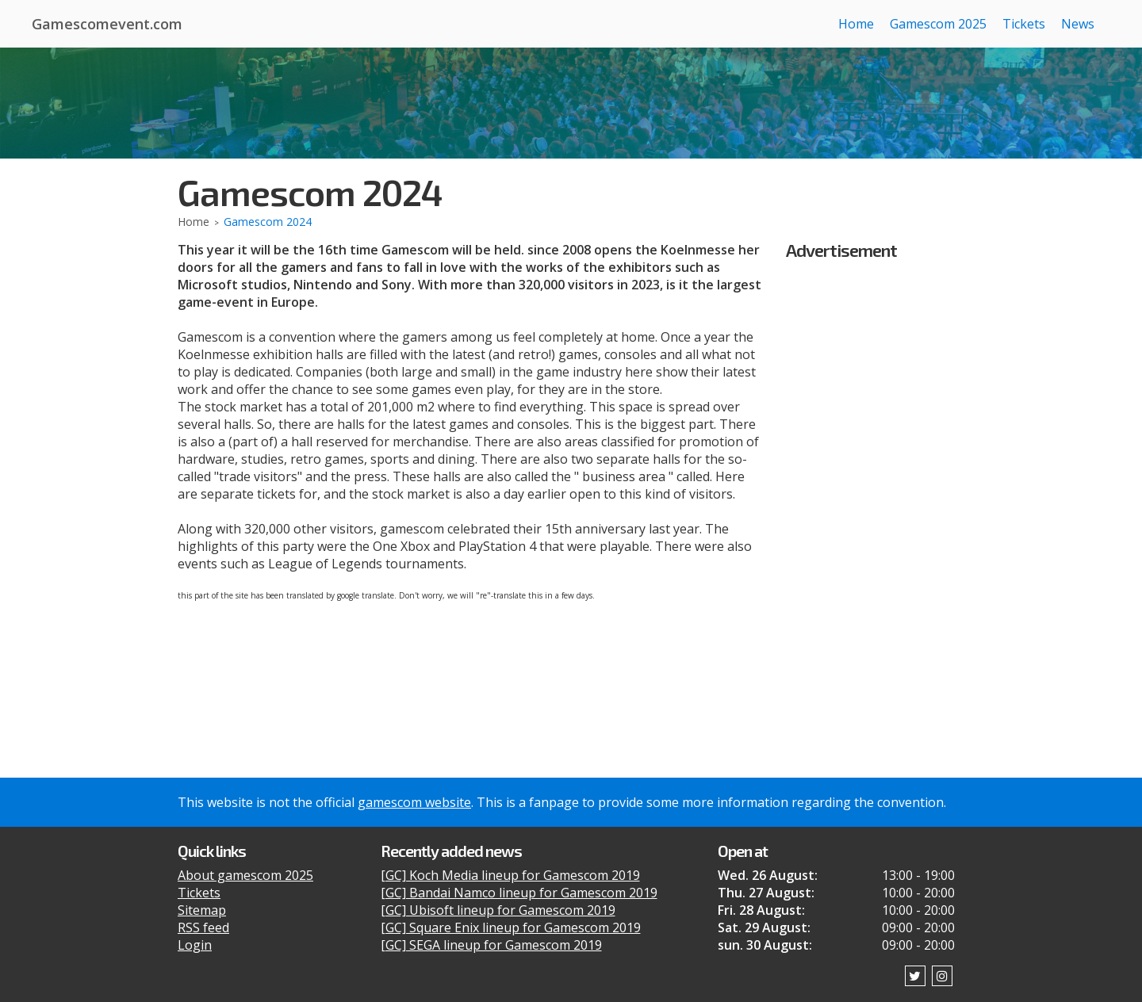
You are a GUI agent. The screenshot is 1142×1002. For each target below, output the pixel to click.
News (1077, 24)
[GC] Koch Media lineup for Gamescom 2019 (510, 875)
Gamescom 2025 (938, 24)
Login (195, 945)
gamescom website (414, 802)
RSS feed (203, 927)
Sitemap (202, 910)
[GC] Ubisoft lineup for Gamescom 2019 (498, 910)
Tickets (1023, 24)
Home (856, 24)
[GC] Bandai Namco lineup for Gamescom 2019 (519, 892)
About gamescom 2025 (245, 875)
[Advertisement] (875, 500)
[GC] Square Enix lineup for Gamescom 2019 (511, 927)
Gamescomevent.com (107, 23)
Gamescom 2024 (268, 221)
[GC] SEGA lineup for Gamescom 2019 (491, 945)
